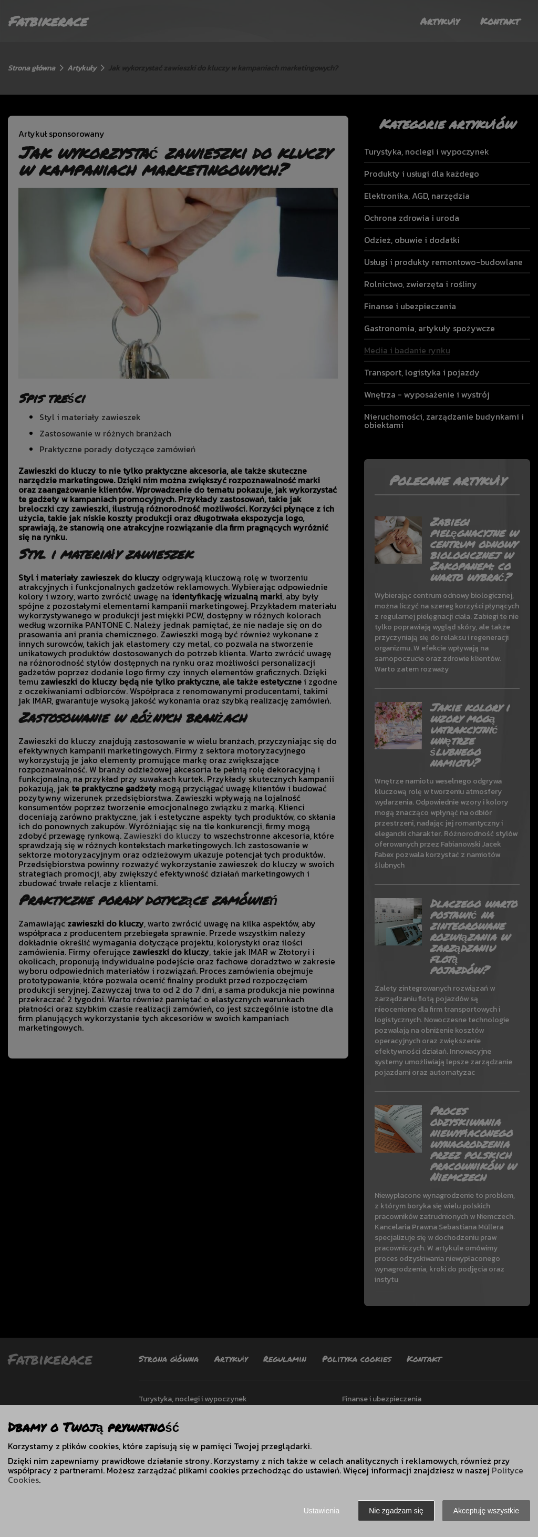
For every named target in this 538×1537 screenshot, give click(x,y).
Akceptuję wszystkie (486, 1511)
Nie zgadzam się (396, 1511)
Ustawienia (321, 1511)
